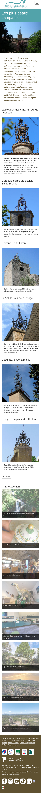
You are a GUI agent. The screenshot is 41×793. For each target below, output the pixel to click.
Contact (4, 738)
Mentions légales (14, 738)
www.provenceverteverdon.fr (18, 772)
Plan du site (24, 743)
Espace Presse (13, 743)
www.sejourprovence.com (10, 774)
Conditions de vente (9, 740)
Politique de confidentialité (30, 738)
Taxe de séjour (13, 745)
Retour (6, 477)
